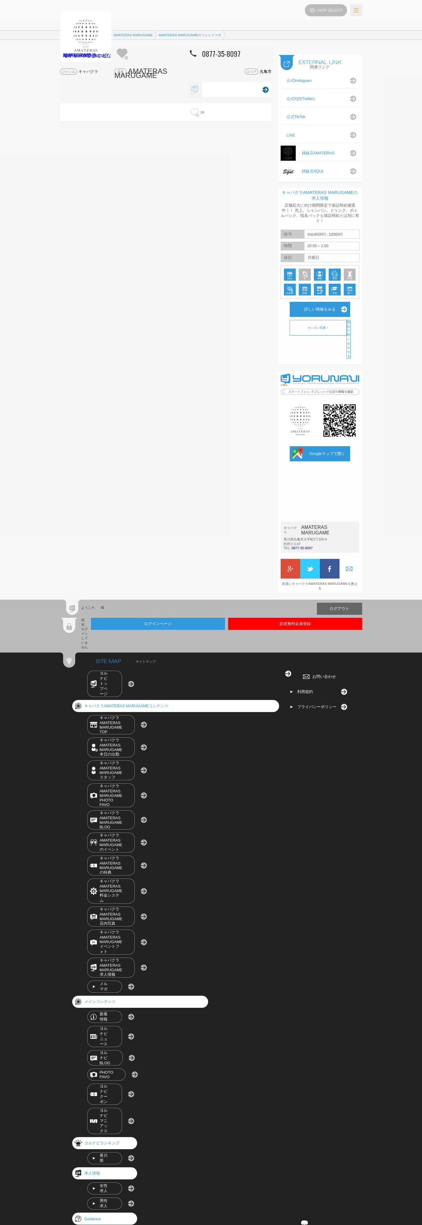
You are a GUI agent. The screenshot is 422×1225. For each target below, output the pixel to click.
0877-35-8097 (302, 548)
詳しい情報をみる (320, 309)
